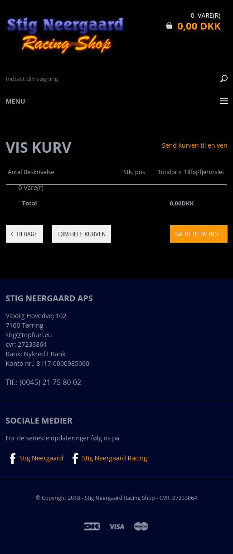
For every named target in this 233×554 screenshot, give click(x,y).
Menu (15, 101)
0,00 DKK (198, 25)
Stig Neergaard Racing (107, 458)
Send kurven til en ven (194, 145)
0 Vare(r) (206, 15)
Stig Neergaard (34, 458)
